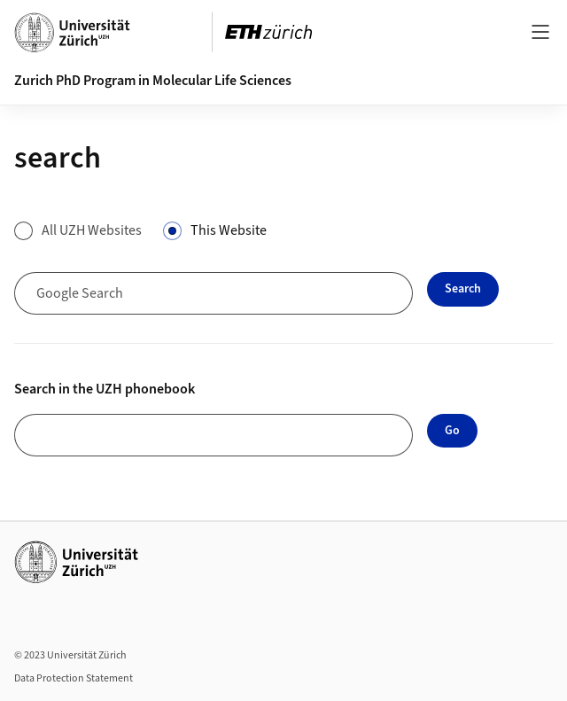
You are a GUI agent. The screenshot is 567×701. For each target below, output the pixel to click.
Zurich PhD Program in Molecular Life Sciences (152, 80)
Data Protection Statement (73, 678)
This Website (228, 230)
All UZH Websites (92, 230)
